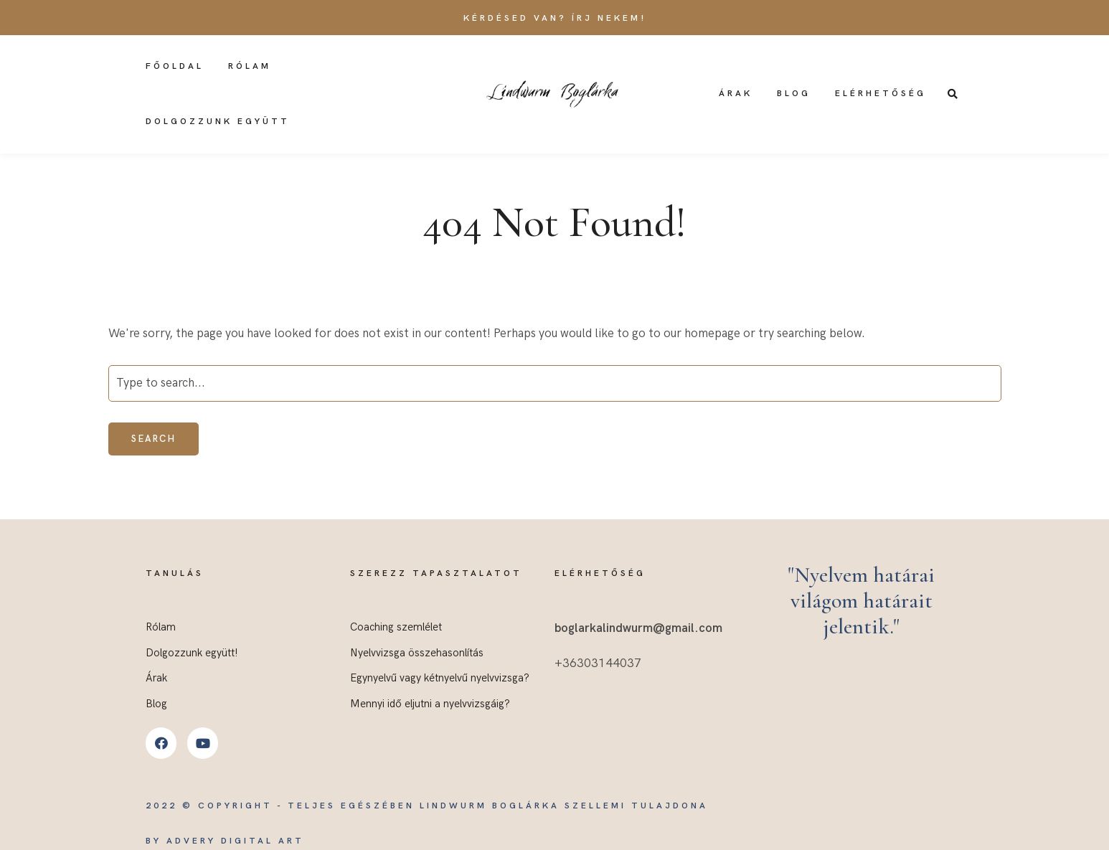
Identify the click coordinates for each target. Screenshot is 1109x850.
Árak (735, 93)
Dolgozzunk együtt (218, 121)
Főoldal (175, 66)
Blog (794, 93)
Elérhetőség (880, 93)
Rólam (249, 66)
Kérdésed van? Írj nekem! (554, 18)
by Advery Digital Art (225, 841)
